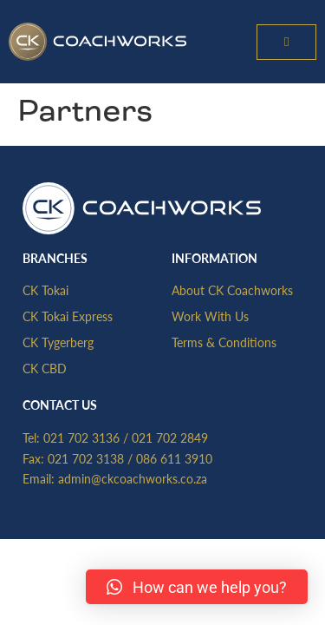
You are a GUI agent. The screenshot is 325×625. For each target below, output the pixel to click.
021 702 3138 (86, 458)
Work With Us (210, 316)
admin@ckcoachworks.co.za (132, 478)
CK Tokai (45, 290)
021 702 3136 (81, 437)
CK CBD (45, 368)
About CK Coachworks (232, 290)
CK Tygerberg (58, 342)
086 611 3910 (174, 458)
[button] (286, 42)
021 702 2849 (170, 437)
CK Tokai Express (68, 316)
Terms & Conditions (224, 342)
